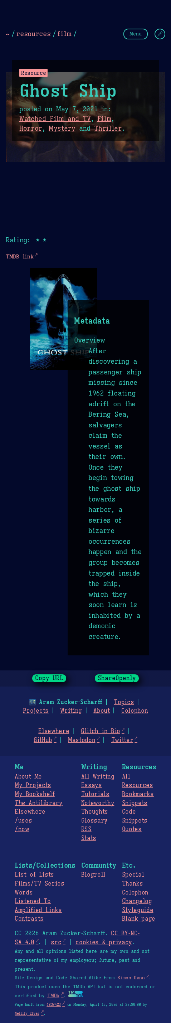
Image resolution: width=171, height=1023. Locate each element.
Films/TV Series (39, 883)
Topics (124, 702)
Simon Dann (131, 978)
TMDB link (19, 256)
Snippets (134, 803)
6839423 (54, 1004)
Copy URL (49, 678)
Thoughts (94, 811)
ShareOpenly (117, 678)
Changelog (137, 901)
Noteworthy (97, 803)
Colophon (134, 710)
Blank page (138, 918)
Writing (71, 710)
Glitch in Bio (100, 731)
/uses (23, 820)
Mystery (62, 128)
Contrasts (29, 918)
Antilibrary (39, 803)
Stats (88, 838)
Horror (30, 128)
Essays (91, 785)
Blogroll (93, 874)
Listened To (33, 901)
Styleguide (137, 910)
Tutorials (95, 794)
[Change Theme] (160, 34)
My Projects (33, 785)
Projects (35, 710)
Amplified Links (38, 910)
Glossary (94, 820)
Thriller (108, 128)
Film (104, 119)
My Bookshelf (35, 794)
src (56, 942)
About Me (28, 776)
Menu (136, 34)
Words (24, 892)
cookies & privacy (103, 942)
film (64, 33)
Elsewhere (53, 731)
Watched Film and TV (55, 119)
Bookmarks (138, 794)
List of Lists (34, 874)
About (101, 710)
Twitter (122, 740)
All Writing (97, 776)
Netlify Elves (27, 1013)
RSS (86, 829)
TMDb (53, 996)
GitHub (43, 740)
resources (33, 33)
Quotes (132, 829)
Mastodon (81, 740)
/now (22, 829)
